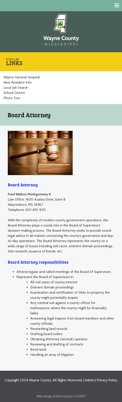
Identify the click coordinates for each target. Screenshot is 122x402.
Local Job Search (15, 87)
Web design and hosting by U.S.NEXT (61, 396)
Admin (90, 380)
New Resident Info (17, 82)
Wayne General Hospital (21, 77)
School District (14, 93)
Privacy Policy (107, 380)
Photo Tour (11, 98)
